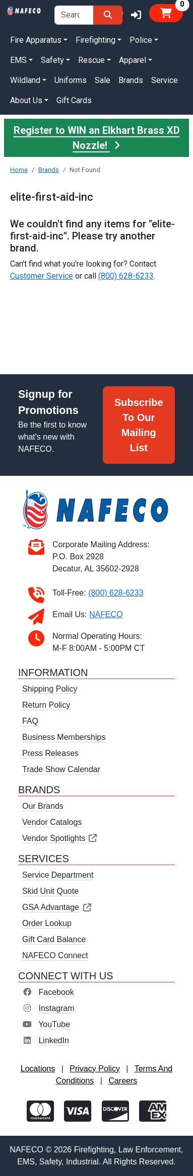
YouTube (54, 1024)
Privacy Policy (95, 1068)
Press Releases (50, 753)
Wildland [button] (25, 80)
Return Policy (46, 705)
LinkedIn (53, 1040)
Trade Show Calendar (61, 769)
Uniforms (70, 80)
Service (164, 80)
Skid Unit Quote (50, 891)
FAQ (30, 721)
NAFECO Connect (55, 955)
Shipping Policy (49, 689)
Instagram (56, 1008)
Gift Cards (74, 100)
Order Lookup (47, 923)
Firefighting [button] (95, 40)
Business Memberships (63, 737)
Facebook (56, 992)
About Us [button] (26, 100)
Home (19, 170)
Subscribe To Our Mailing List (138, 425)
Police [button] (141, 40)
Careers (122, 1080)
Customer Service (41, 276)
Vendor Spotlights (60, 838)
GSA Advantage (57, 907)
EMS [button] (18, 60)
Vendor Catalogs (52, 822)
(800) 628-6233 (126, 276)
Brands (130, 80)
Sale (102, 80)
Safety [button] (52, 60)
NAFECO (106, 614)
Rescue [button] (91, 60)
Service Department (57, 875)
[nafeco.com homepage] (24, 10)
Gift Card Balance (54, 939)
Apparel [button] (132, 60)
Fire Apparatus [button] (35, 40)
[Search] (107, 15)
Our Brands (42, 806)
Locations (38, 1068)
